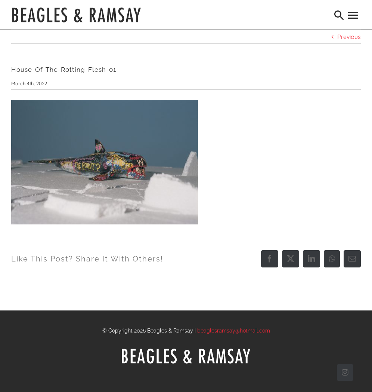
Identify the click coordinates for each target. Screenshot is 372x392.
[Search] (339, 14)
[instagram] (345, 372)
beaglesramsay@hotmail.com (233, 331)
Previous (349, 36)
